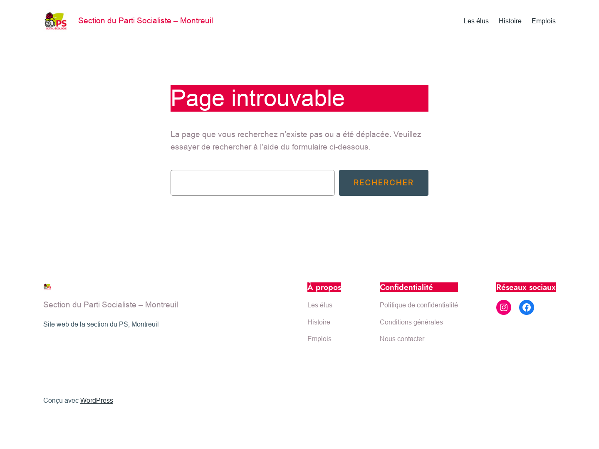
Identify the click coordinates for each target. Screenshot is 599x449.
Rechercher (384, 182)
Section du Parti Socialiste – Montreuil (145, 20)
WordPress (96, 400)
